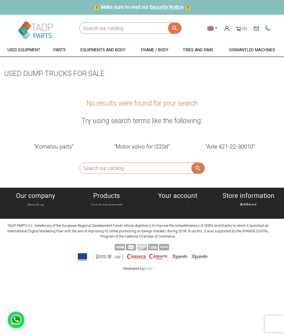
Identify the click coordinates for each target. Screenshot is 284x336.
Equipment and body (106, 225)
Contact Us (35, 245)
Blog (35, 251)
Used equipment (106, 205)
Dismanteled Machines (106, 212)
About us (35, 205)
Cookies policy (35, 212)
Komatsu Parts (106, 245)
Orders (177, 212)
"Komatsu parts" (53, 146)
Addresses (177, 225)
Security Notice (166, 7)
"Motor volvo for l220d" (142, 146)
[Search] (130, 28)
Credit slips (177, 218)
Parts (107, 218)
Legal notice (35, 225)
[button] (24, 50)
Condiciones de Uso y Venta (35, 232)
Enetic (148, 327)
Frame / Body (106, 232)
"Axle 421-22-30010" (230, 146)
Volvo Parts (106, 251)
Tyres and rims (106, 238)
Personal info (177, 205)
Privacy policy (35, 218)
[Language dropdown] (212, 28)
